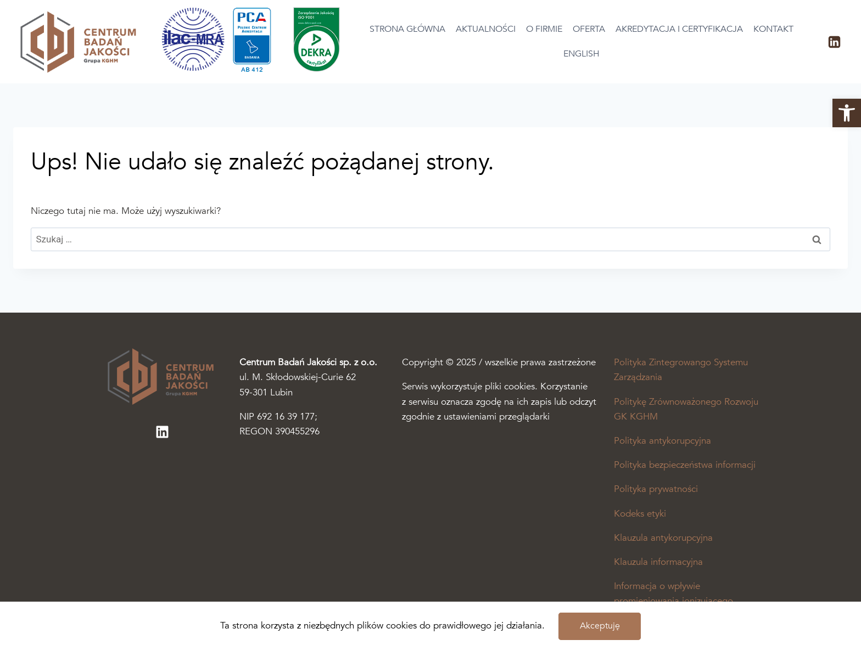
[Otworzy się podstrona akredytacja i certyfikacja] (255, 69)
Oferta (589, 29)
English (581, 54)
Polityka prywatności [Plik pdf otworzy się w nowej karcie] (656, 489)
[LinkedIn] (834, 41)
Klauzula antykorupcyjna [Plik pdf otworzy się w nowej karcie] (663, 537)
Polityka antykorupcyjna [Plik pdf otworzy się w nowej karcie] (662, 440)
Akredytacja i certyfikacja (679, 29)
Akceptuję (600, 626)
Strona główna (407, 29)
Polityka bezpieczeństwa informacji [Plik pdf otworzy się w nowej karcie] (685, 464)
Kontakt (773, 29)
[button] (846, 113)
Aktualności (486, 29)
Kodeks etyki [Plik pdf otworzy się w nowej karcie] (640, 513)
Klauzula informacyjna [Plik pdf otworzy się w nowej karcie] (658, 562)
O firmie (544, 29)
